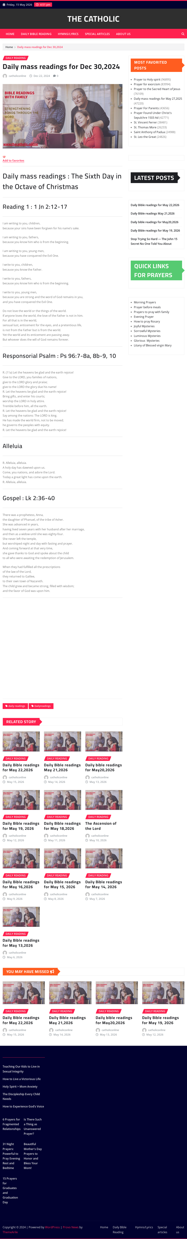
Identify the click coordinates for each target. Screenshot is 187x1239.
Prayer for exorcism (147, 84)
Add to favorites (13, 160)
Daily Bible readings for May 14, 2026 (103, 884)
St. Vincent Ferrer (145, 122)
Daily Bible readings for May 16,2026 (21, 884)
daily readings (16, 706)
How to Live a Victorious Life (22, 1079)
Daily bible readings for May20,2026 (103, 767)
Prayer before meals (147, 307)
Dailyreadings (42, 706)
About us (123, 34)
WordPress (52, 1227)
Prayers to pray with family (151, 312)
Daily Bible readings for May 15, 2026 (62, 884)
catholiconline (17, 76)
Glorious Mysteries (147, 341)
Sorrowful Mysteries (147, 331)
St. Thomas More (145, 127)
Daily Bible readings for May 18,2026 (62, 826)
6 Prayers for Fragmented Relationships (12, 1124)
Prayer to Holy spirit (147, 79)
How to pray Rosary (147, 321)
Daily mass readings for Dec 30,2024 (40, 47)
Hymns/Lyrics (68, 34)
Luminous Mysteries (147, 336)
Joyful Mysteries (144, 326)
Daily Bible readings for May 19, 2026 (21, 826)
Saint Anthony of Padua (149, 132)
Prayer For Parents (146, 108)
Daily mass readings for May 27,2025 (158, 99)
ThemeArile (10, 1232)
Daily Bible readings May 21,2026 (62, 767)
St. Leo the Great (145, 137)
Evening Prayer (144, 317)
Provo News (71, 1227)
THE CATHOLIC (93, 18)
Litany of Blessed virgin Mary (153, 345)
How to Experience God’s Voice (23, 1106)
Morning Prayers (145, 302)
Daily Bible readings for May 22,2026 (21, 767)
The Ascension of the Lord (101, 826)
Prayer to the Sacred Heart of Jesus (157, 89)
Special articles (97, 34)
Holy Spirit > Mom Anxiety (20, 1086)
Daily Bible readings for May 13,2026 (21, 943)
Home (10, 34)
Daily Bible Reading (36, 34)
